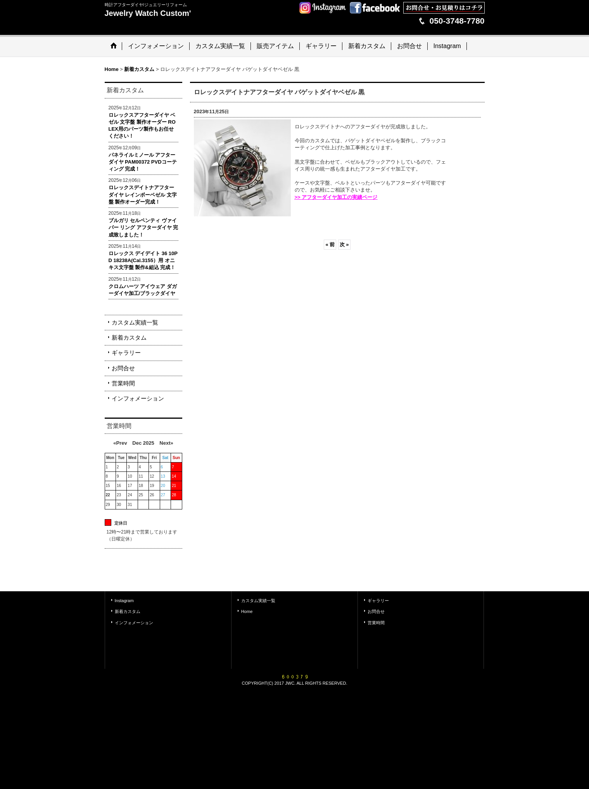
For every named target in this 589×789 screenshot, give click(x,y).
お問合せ (123, 368)
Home (246, 611)
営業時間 (123, 383)
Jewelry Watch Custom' (148, 13)
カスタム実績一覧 (135, 322)
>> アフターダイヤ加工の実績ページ (336, 197)
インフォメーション (138, 398)
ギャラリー (126, 352)
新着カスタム (129, 337)
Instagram (124, 600)
